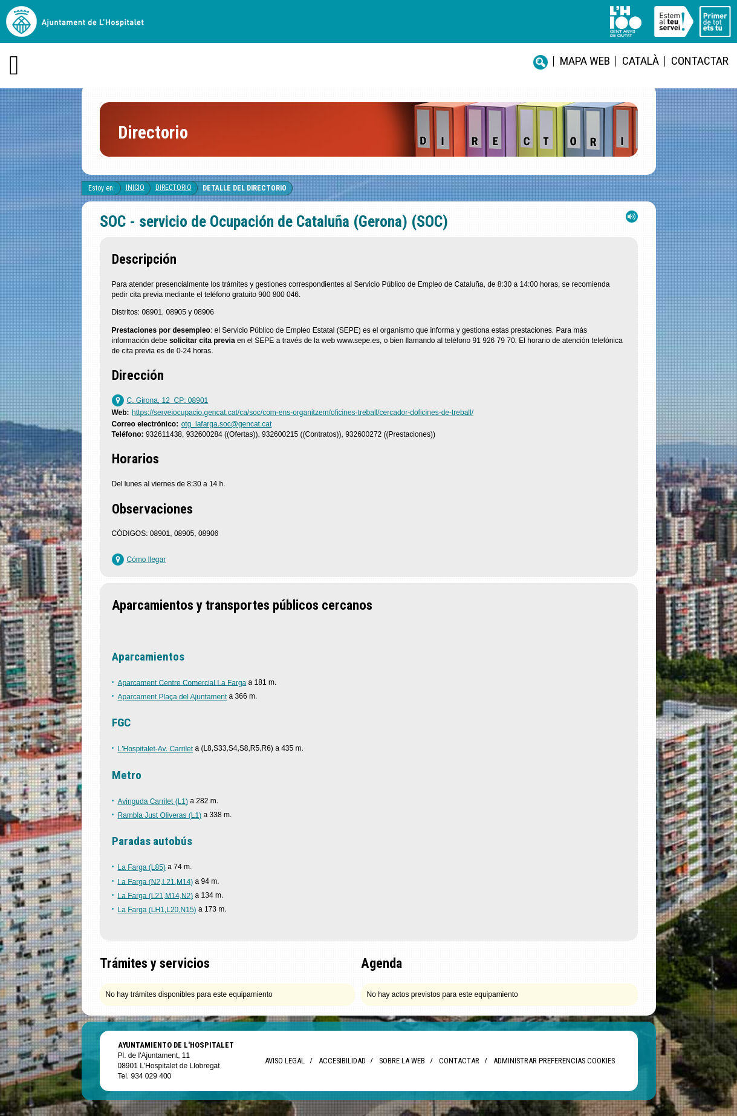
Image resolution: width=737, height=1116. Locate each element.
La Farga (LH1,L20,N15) (157, 910)
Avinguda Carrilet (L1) (153, 801)
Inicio (135, 187)
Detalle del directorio (245, 188)
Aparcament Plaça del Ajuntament (172, 697)
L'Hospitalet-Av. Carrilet (155, 749)
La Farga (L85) (142, 867)
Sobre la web (402, 1060)
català (640, 61)
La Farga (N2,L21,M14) (155, 881)
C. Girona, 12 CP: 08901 (168, 400)
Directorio (173, 187)
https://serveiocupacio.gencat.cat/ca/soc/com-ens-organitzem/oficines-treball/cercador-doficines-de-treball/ (302, 412)
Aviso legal (285, 1060)
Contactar (700, 61)
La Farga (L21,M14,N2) (155, 895)
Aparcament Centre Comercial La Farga (182, 682)
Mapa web (585, 61)
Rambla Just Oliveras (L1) (160, 815)
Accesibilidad (342, 1060)
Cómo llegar (146, 559)
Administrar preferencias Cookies (554, 1060)
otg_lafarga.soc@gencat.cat (226, 424)
